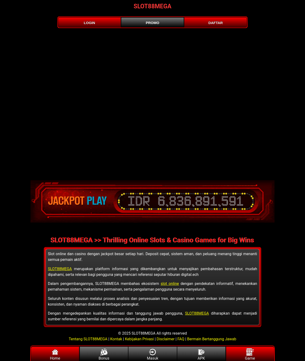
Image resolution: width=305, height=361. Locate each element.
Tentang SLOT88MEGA (88, 339)
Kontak (116, 339)
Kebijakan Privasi (139, 339)
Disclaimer (165, 339)
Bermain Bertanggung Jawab (211, 339)
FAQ (181, 339)
